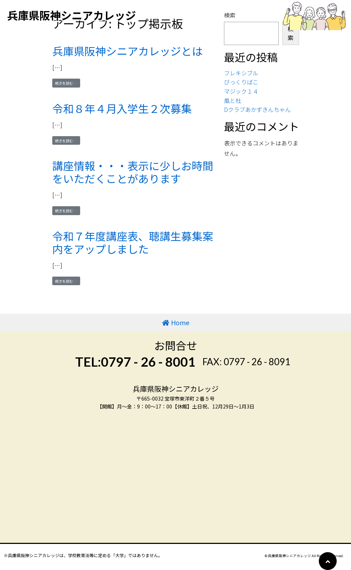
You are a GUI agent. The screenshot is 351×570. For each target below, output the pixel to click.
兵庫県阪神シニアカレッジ (71, 15)
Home (180, 322)
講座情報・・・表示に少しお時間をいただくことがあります (132, 172)
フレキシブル (241, 73)
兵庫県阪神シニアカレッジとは (127, 51)
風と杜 (232, 100)
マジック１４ (241, 91)
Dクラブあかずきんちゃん (257, 109)
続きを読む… (67, 83)
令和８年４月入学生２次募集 (122, 108)
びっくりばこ (241, 82)
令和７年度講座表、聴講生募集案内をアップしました (132, 242)
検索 (290, 33)
